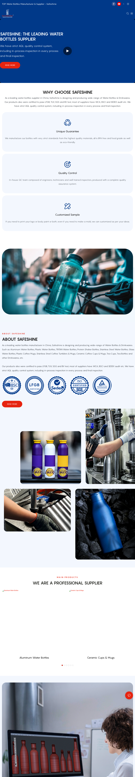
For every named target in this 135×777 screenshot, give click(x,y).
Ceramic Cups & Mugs (101, 657)
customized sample (67, 214)
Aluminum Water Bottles (34, 657)
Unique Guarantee (67, 131)
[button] (62, 665)
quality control (67, 173)
